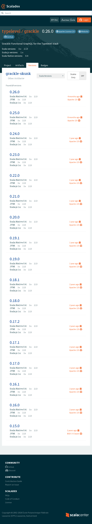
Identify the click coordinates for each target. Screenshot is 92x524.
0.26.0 (15, 91)
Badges (44, 65)
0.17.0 (15, 363)
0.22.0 (15, 175)
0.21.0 (15, 196)
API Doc (54, 20)
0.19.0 (15, 258)
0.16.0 (15, 404)
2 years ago (75, 284)
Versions (32, 65)
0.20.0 (15, 217)
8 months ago (75, 117)
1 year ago (75, 138)
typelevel (11, 31)
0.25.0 (15, 112)
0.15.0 (15, 425)
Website (83, 31)
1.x (22, 52)
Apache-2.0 (74, 99)
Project (7, 65)
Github (9, 467)
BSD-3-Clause (74, 433)
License (8, 502)
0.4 (26, 55)
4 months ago (75, 96)
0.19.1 (15, 237)
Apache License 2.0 (65, 31)
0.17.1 (15, 342)
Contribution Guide (13, 481)
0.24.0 (15, 133)
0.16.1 (15, 384)
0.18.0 (15, 300)
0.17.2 (15, 321)
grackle (31, 31)
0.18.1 (15, 279)
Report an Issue (12, 484)
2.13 (26, 48)
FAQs (7, 495)
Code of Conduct (12, 499)
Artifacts (19, 65)
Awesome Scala (68, 19)
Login (84, 20)
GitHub (8, 37)
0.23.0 (15, 154)
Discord (10, 470)
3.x (20, 48)
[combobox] (51, 75)
